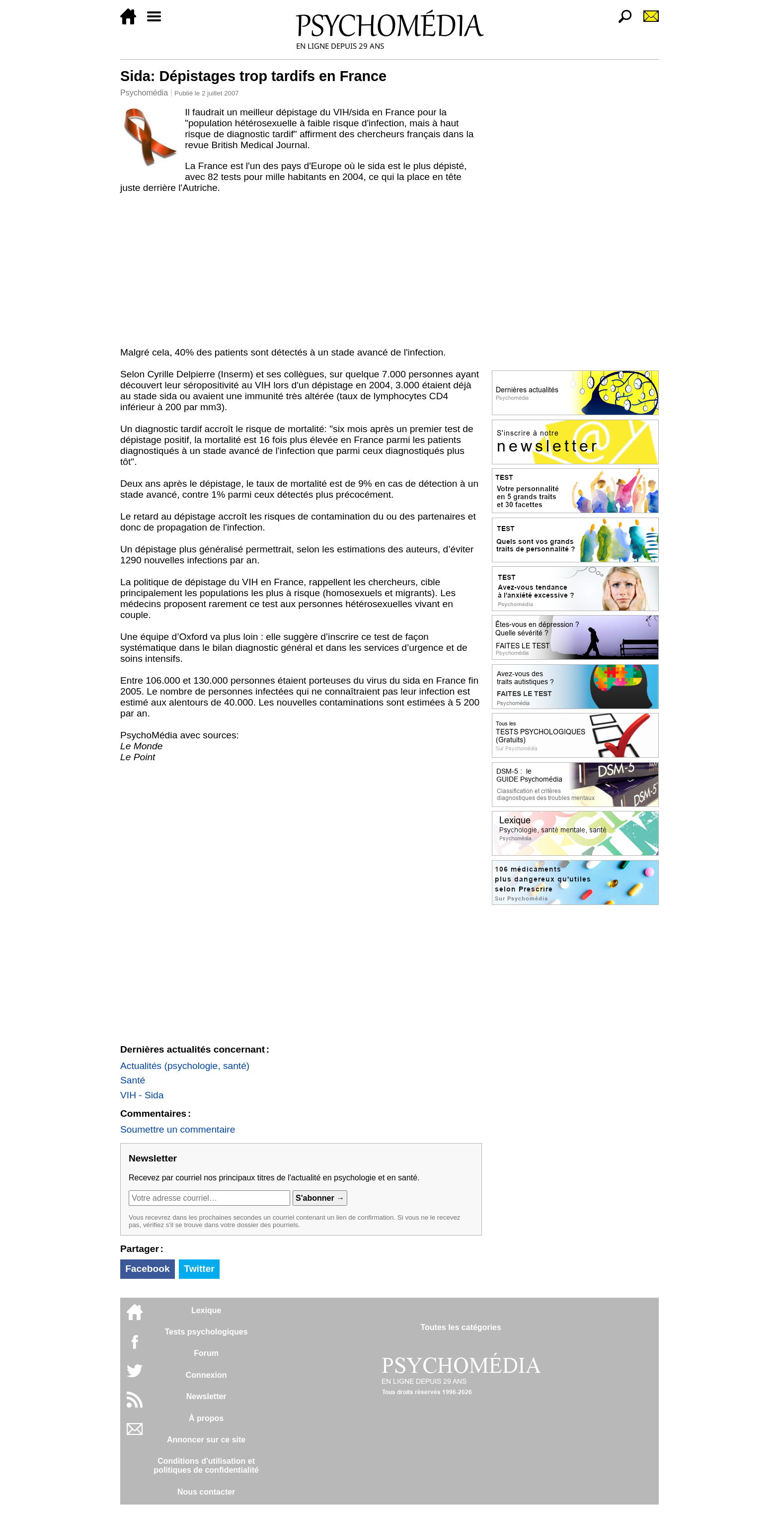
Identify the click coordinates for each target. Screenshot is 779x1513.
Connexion (206, 1375)
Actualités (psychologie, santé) (184, 1066)
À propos (206, 1418)
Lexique (206, 1310)
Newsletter (206, 1396)
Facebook (147, 1268)
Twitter (199, 1268)
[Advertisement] (301, 272)
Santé (132, 1080)
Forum (206, 1353)
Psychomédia (144, 93)
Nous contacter (206, 1492)
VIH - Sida (141, 1095)
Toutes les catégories (460, 1327)
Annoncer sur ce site (206, 1439)
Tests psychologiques (206, 1332)
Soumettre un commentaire (177, 1129)
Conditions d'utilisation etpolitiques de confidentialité (206, 1465)
